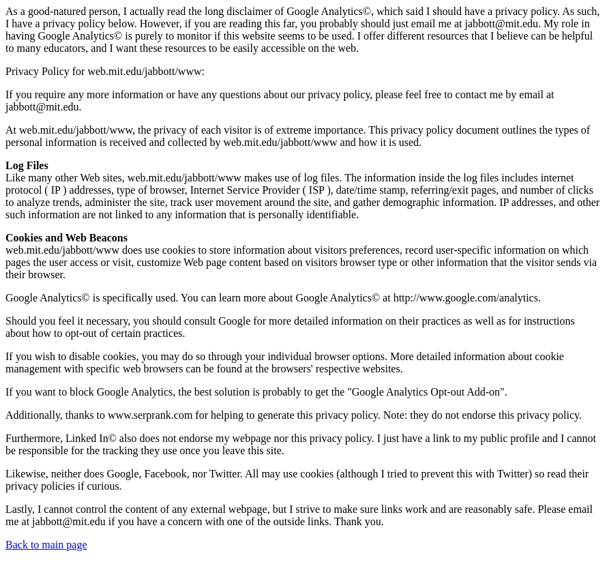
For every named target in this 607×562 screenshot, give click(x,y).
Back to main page (46, 544)
